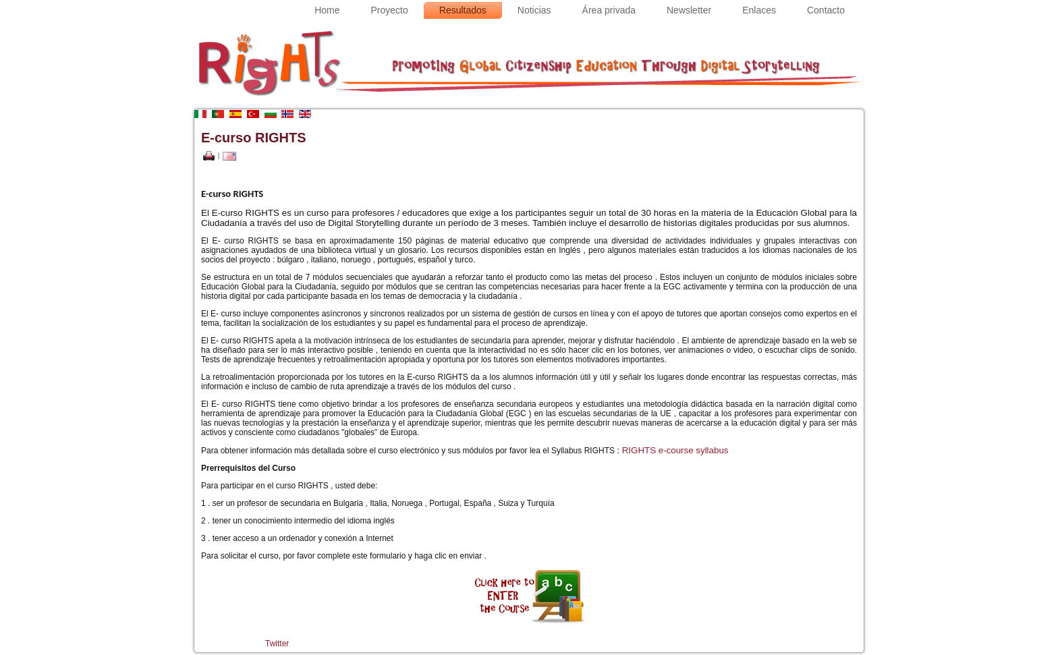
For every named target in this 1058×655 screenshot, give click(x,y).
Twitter (277, 643)
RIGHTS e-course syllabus (675, 450)
